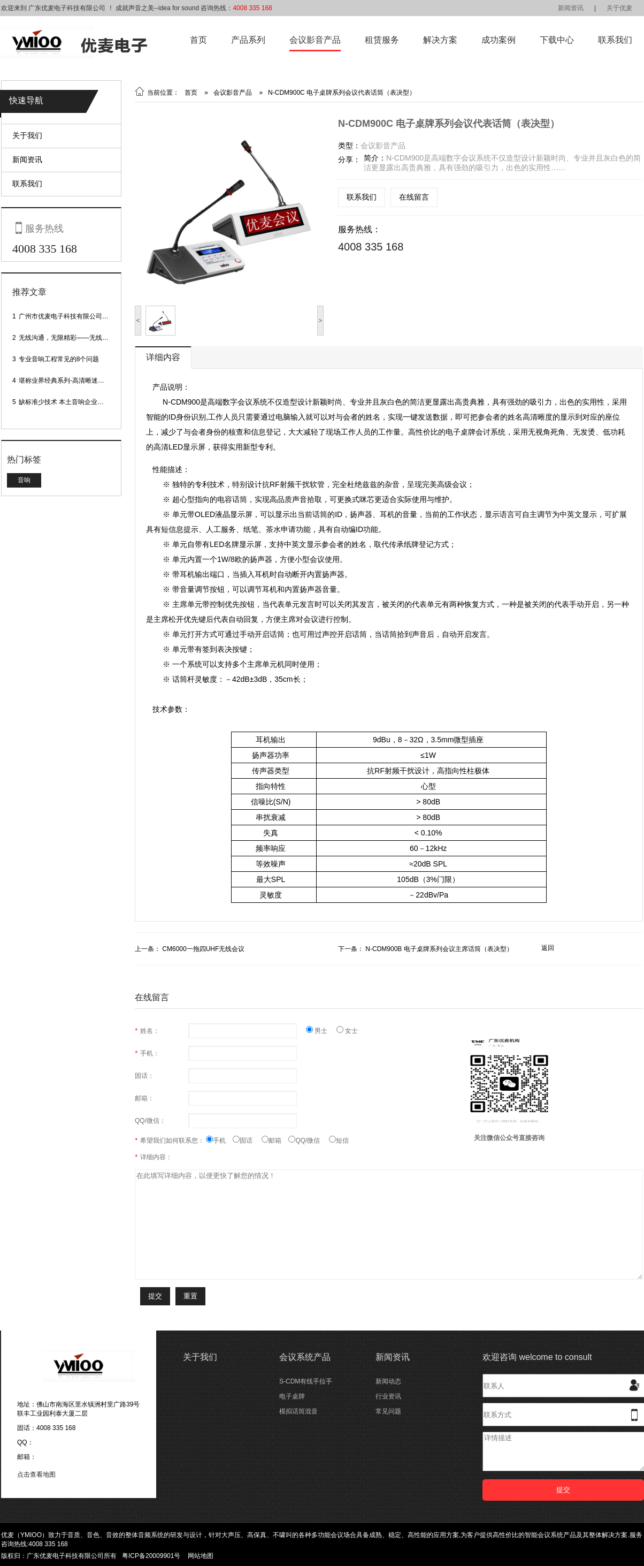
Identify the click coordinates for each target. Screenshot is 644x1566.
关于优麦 (619, 8)
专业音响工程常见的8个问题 (59, 359)
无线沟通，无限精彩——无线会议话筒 (73, 337)
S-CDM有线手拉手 (305, 1381)
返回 (547, 948)
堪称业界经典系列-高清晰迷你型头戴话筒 (77, 380)
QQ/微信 (308, 1140)
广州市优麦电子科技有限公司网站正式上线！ (83, 316)
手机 (219, 1140)
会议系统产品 (305, 1357)
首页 (198, 39)
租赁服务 (382, 39)
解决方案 (440, 39)
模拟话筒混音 (298, 1411)
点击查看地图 (36, 1474)
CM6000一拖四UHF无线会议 (203, 949)
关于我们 (27, 135)
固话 (247, 1140)
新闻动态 (388, 1381)
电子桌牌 (292, 1396)
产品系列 (248, 39)
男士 (321, 1031)
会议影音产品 (315, 39)
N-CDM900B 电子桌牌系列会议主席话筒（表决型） (438, 949)
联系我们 (615, 39)
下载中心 (557, 39)
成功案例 (498, 39)
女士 (347, 1031)
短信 (339, 1140)
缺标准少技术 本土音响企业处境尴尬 (71, 402)
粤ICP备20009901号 (151, 1556)
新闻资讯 (571, 8)
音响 (24, 480)
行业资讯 (388, 1396)
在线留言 (414, 197)
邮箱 (275, 1140)
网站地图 (200, 1556)
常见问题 (388, 1411)
